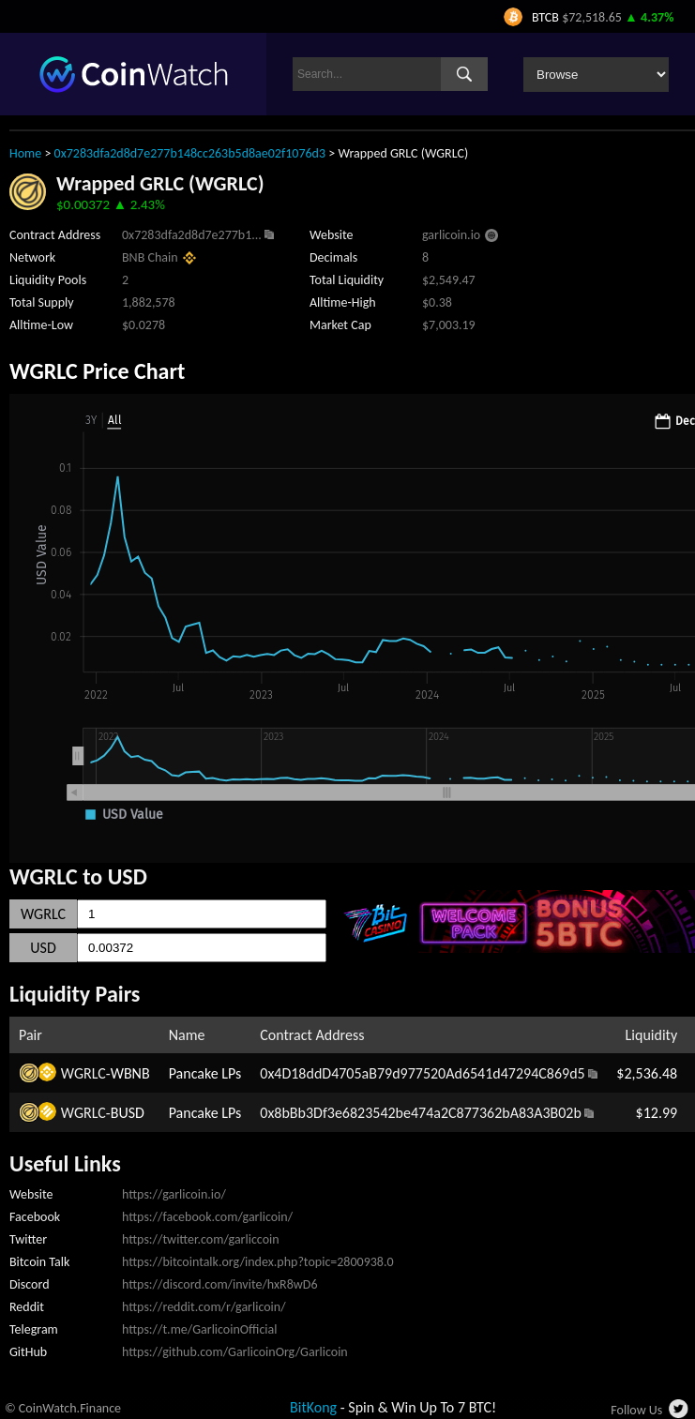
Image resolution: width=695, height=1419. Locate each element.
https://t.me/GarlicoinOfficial (199, 1329)
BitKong (313, 1407)
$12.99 (657, 1113)
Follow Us (636, 1410)
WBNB (130, 1073)
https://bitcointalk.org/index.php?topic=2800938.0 (258, 1262)
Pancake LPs (205, 1073)
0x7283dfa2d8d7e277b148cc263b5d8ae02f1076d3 (190, 153)
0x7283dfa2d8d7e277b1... (192, 235)
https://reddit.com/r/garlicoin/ (204, 1307)
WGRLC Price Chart (97, 371)
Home (25, 153)
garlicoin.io (451, 235)
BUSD (127, 1113)
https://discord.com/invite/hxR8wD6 (220, 1284)
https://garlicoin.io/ (174, 1194)
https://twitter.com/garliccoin (201, 1239)
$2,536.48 (646, 1073)
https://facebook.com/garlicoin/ (207, 1217)
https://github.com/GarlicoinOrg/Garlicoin (235, 1352)
